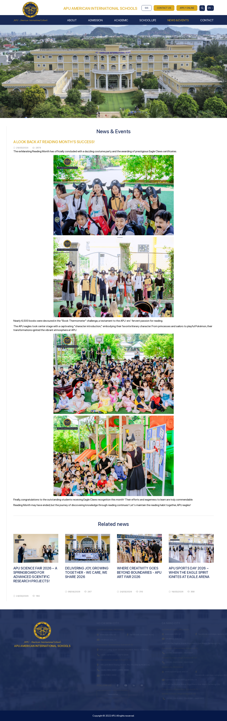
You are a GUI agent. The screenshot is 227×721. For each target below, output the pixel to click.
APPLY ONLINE (187, 8)
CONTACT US (164, 8)
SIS (146, 8)
